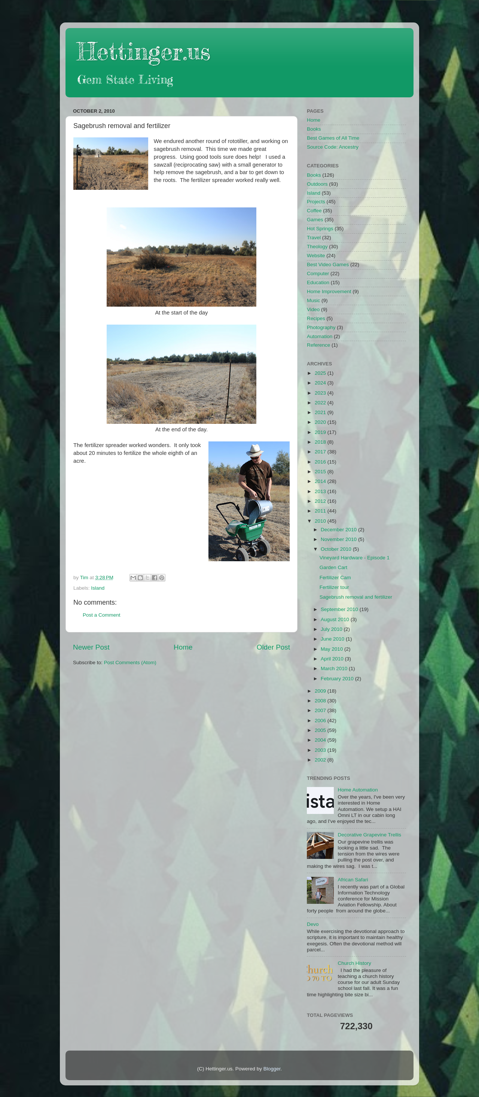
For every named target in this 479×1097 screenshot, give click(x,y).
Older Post (273, 647)
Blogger (272, 1069)
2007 (321, 710)
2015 (321, 471)
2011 (321, 511)
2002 (321, 760)
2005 (321, 730)
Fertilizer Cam (335, 577)
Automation (319, 336)
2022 (321, 402)
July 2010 (332, 629)
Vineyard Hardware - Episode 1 (355, 557)
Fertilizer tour (334, 587)
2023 (321, 393)
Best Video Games (328, 264)
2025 (321, 373)
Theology (317, 246)
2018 (321, 442)
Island (97, 588)
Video (313, 309)
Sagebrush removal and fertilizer (356, 597)
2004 (321, 740)
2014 (321, 481)
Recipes (316, 318)
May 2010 (332, 649)
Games (315, 219)
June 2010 (333, 639)
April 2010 (333, 659)
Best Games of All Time (333, 138)
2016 (321, 462)
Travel (314, 237)
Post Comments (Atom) (130, 662)
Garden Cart (333, 567)
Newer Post (91, 647)
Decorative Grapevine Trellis (369, 835)
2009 (321, 691)
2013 (321, 491)
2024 (321, 383)
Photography (321, 327)
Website (316, 255)
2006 (321, 720)
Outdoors (317, 184)
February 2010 (338, 678)
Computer (318, 273)
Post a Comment (101, 615)
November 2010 (339, 539)
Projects (316, 201)
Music (313, 300)
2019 (321, 432)
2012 (321, 501)
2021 (321, 412)
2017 (321, 452)
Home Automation (358, 790)
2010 (321, 521)
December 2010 (339, 529)
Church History (354, 963)
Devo (313, 924)
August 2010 (336, 619)
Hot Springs (320, 228)
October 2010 (337, 549)
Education (318, 282)
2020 (321, 422)
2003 (321, 750)
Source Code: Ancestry (333, 147)
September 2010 (340, 609)
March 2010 (335, 668)
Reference (318, 345)
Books (314, 129)
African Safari (353, 879)
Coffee (314, 210)
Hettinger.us (143, 51)
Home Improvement (329, 291)
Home (183, 647)
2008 (321, 701)
